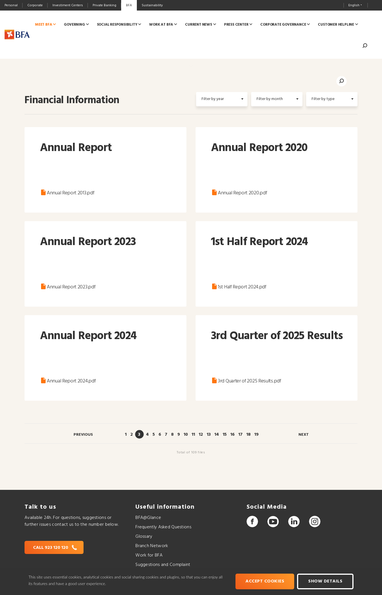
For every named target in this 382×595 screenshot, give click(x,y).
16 (232, 434)
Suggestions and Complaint (162, 564)
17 (240, 434)
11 (193, 434)
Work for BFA (148, 555)
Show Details (325, 581)
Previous (83, 434)
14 (216, 434)
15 (225, 434)
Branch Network (151, 546)
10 (186, 434)
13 (209, 434)
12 (201, 434)
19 (256, 434)
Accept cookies (264, 581)
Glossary (143, 536)
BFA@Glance (148, 517)
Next (303, 434)
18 (248, 434)
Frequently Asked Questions (163, 527)
